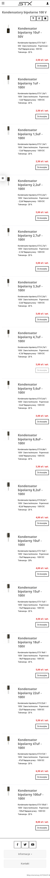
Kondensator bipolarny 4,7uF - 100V (30, 337)
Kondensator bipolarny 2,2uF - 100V (30, 185)
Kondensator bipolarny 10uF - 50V (30, 32)
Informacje (25, 854)
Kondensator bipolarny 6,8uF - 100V (30, 439)
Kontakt (25, 863)
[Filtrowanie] (33, 18)
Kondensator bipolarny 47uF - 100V (30, 744)
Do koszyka (42, 66)
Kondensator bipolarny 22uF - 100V (30, 693)
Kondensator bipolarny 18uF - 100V (30, 642)
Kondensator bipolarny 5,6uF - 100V (30, 388)
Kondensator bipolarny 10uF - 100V (30, 541)
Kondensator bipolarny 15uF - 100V (30, 591)
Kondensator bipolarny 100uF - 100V (30, 794)
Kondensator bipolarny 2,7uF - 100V (30, 235)
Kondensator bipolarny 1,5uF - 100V (30, 134)
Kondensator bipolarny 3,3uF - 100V (30, 286)
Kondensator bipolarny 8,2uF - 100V (30, 490)
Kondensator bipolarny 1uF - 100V (29, 83)
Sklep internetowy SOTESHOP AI (38, 875)
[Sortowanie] (39, 18)
